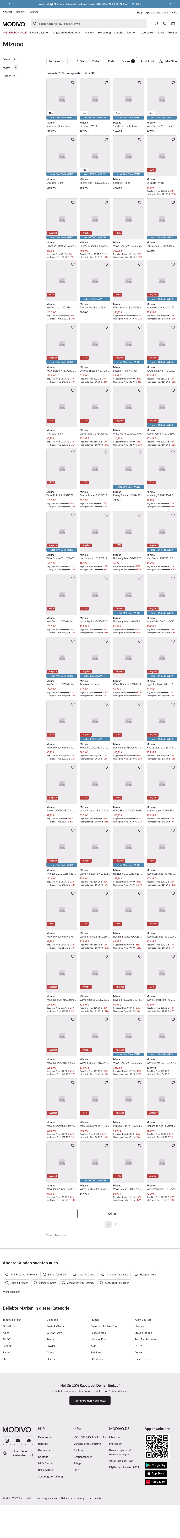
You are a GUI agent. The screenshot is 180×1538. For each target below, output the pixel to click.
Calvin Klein (142, 1434)
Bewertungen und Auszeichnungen (120, 1527)
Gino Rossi (9, 1401)
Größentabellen (83, 1532)
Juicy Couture (143, 1394)
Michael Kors (99, 1414)
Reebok (7, 1421)
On (5, 1434)
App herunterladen (156, 12)
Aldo (93, 1421)
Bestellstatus (46, 1525)
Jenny (50, 1414)
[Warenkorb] (173, 23)
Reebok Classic (56, 1401)
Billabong (52, 1394)
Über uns (114, 1512)
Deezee (51, 1434)
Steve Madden (143, 1407)
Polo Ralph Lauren (146, 1414)
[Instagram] (7, 1516)
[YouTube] (18, 1516)
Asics (6, 1407)
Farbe (95, 61)
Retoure (43, 1518)
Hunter (95, 1394)
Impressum (115, 1518)
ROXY (138, 1421)
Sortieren (57, 61)
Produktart (147, 61)
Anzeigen (61, 1235)
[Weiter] (170, 4)
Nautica (139, 1401)
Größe (80, 61)
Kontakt (43, 1532)
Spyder (51, 1421)
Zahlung (78, 1525)
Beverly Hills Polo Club (104, 1401)
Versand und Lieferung (87, 1518)
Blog (139, 12)
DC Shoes (97, 1434)
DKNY (138, 1427)
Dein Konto (45, 1512)
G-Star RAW (54, 1407)
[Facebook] (29, 1516)
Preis (111, 61)
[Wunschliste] (165, 23)
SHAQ (6, 1414)
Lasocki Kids (98, 1407)
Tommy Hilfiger (12, 1394)
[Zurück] (10, 4)
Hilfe (174, 12)
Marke (128, 61)
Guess (50, 1427)
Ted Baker (96, 1427)
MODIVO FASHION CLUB (90, 1512)
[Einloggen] (156, 23)
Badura (7, 1427)
